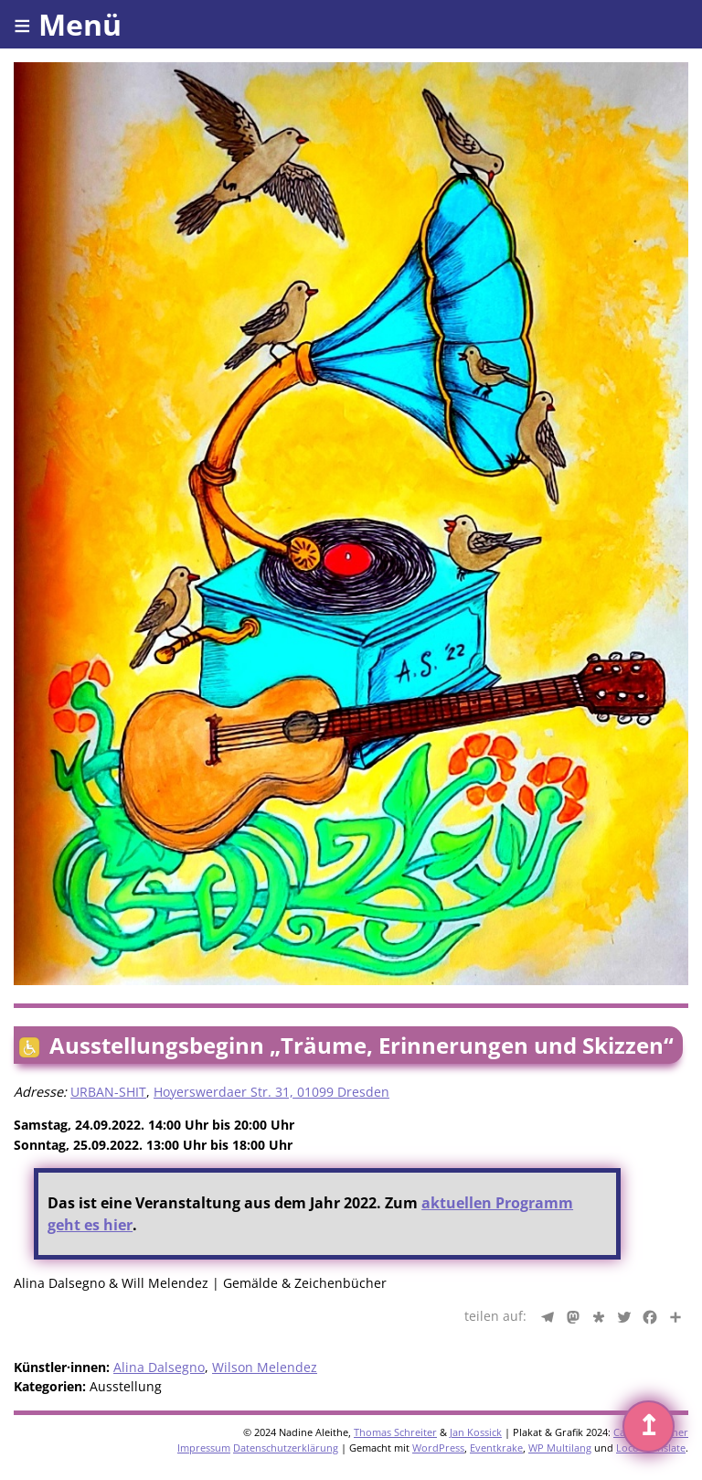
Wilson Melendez (264, 1367)
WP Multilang (559, 1447)
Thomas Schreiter (395, 1432)
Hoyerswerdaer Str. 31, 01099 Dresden (271, 1091)
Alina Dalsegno (159, 1367)
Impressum (203, 1447)
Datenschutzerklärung (285, 1447)
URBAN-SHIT (108, 1091)
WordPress (438, 1447)
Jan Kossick (476, 1432)
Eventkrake (496, 1447)
